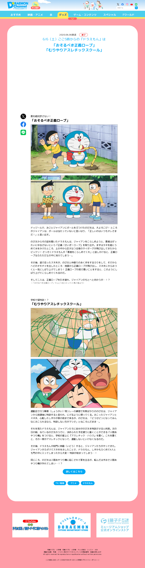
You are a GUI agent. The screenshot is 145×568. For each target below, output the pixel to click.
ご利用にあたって (53, 560)
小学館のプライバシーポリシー (87, 560)
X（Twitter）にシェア (23, 116)
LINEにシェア (23, 132)
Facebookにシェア (23, 124)
